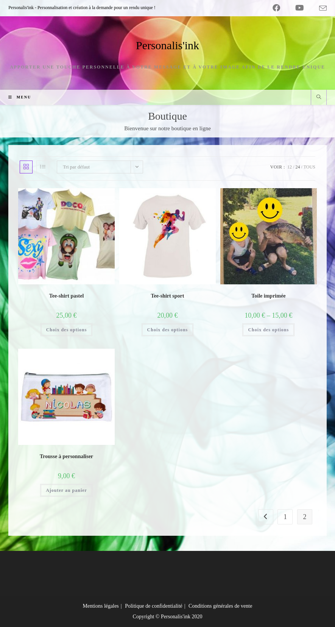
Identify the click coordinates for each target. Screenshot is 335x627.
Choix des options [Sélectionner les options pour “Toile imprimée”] (268, 329)
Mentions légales (101, 606)
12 (289, 167)
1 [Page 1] (285, 517)
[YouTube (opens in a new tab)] (300, 8)
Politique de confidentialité (153, 606)
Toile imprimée (268, 296)
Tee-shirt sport (167, 296)
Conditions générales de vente (220, 606)
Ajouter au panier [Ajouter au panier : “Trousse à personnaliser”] (66, 490)
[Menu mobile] (17, 97)
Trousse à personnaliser (66, 456)
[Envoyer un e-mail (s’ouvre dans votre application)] (319, 8)
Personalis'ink (167, 45)
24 (297, 167)
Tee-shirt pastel (66, 296)
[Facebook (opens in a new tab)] (276, 8)
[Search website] (318, 98)
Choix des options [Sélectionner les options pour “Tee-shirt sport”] (167, 329)
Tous (309, 167)
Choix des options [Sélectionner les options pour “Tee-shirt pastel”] (66, 329)
